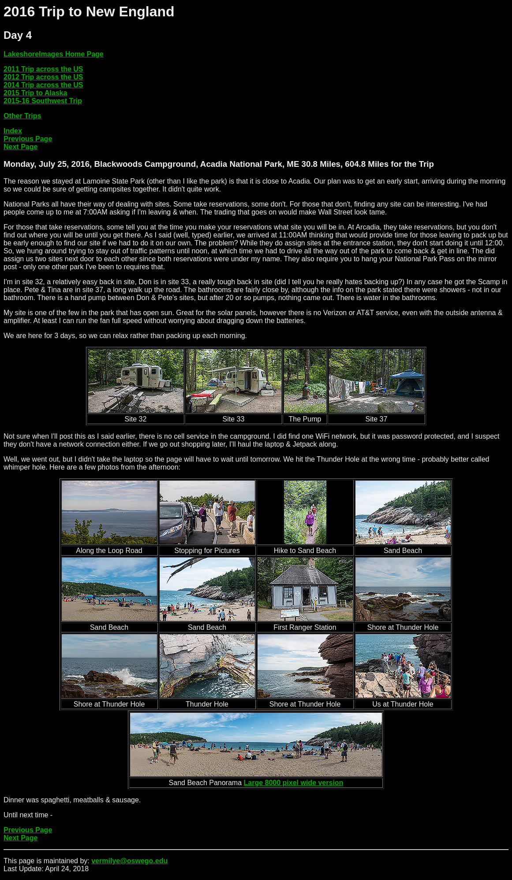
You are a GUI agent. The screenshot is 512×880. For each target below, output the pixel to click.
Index (13, 131)
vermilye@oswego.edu (129, 861)
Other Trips (22, 116)
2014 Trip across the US (43, 85)
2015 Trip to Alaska (35, 93)
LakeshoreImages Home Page (54, 54)
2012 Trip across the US (43, 77)
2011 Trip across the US (43, 69)
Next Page (20, 146)
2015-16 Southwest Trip (43, 101)
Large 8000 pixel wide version (294, 782)
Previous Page (28, 139)
